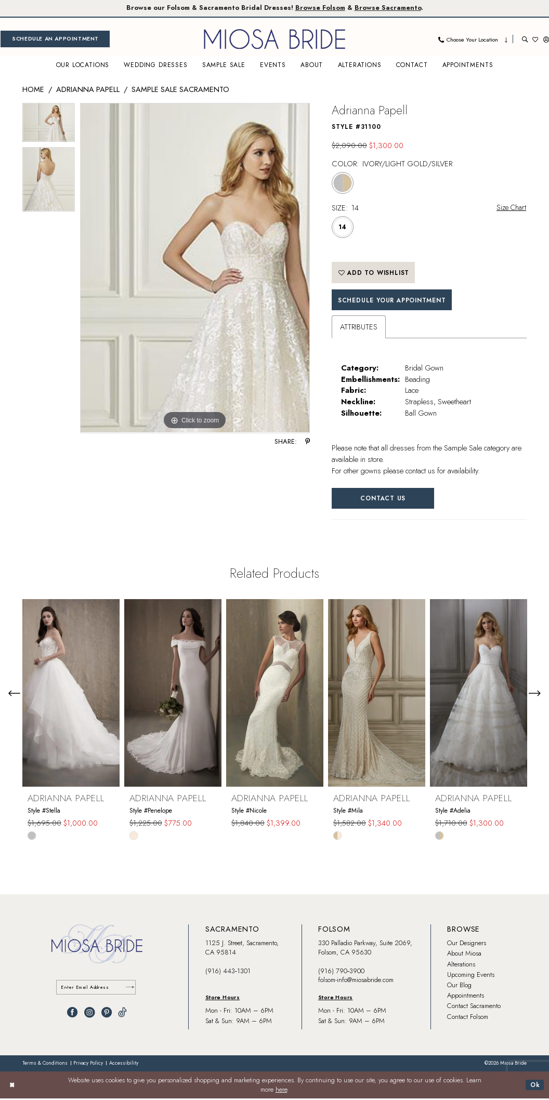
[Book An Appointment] (55, 39)
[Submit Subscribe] (129, 989)
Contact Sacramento (474, 1008)
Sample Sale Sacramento (180, 89)
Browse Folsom (321, 8)
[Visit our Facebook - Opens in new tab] (72, 1014)
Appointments (465, 997)
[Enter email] (97, 989)
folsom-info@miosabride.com (356, 981)
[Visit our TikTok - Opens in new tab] (122, 1014)
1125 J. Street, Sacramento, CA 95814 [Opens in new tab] (242, 949)
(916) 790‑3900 (341, 972)
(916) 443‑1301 (228, 972)
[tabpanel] (48, 125)
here (281, 1091)
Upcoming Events (470, 976)
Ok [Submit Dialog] (535, 1086)
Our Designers (466, 944)
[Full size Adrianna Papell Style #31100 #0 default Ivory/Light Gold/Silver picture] (195, 268)
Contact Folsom (467, 1018)
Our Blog (459, 986)
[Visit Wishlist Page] (535, 39)
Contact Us (384, 499)
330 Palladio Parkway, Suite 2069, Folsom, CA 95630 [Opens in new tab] (365, 949)
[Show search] (524, 39)
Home (33, 89)
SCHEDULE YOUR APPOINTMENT (395, 300)
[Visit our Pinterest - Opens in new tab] (106, 1014)
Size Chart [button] (510, 207)
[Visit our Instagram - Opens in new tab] (89, 1014)
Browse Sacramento (390, 8)
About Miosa (464, 955)
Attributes (358, 327)
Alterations (461, 966)
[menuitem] (55, 39)
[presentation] (71, 694)
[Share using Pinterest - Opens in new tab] (307, 442)
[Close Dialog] (12, 1086)
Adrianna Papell (88, 89)
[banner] (274, 39)
